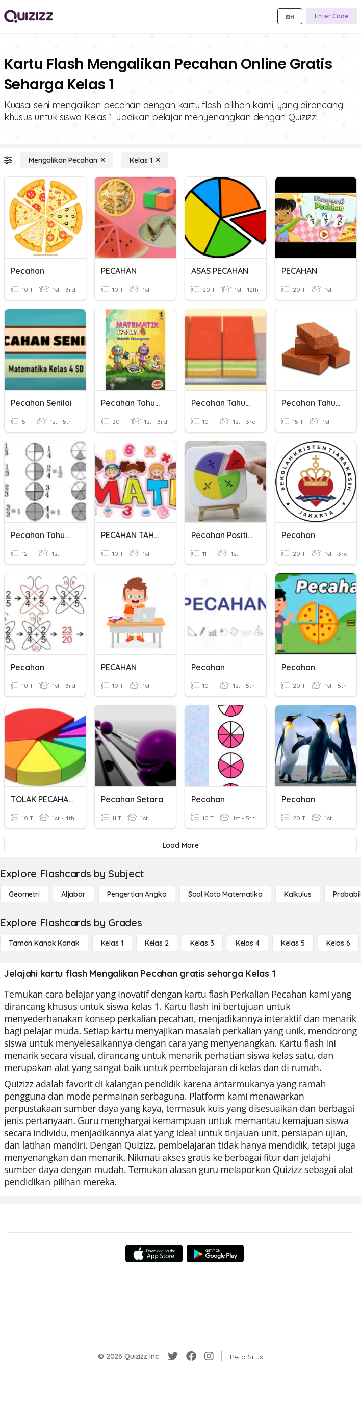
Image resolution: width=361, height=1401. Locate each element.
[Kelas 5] (293, 943)
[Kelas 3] (202, 943)
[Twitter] (173, 1356)
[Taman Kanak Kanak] (44, 943)
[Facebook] (191, 1356)
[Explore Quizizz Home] (28, 16)
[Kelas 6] (338, 943)
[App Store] (154, 1253)
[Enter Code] (331, 16)
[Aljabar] (73, 894)
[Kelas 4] (247, 943)
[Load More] (180, 845)
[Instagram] (209, 1356)
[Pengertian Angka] (136, 894)
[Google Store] (215, 1253)
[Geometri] (24, 894)
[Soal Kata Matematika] (225, 894)
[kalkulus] (297, 894)
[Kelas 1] (144, 160)
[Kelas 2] (156, 943)
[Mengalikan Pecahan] (66, 160)
